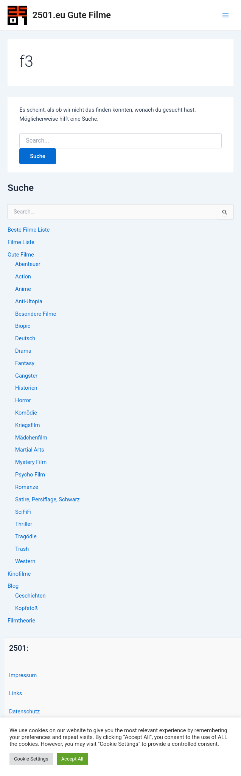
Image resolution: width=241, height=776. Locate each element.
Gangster (26, 375)
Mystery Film (31, 462)
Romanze (26, 487)
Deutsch (25, 338)
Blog (13, 585)
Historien (26, 387)
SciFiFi (23, 512)
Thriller (23, 524)
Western (25, 561)
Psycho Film (30, 474)
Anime (23, 289)
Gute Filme (21, 254)
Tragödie (26, 536)
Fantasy (24, 363)
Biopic (22, 326)
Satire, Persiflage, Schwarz (47, 499)
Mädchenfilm (31, 437)
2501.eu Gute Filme (72, 15)
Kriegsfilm (27, 425)
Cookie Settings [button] (31, 759)
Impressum (23, 675)
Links (15, 693)
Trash (22, 549)
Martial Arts (29, 449)
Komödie (26, 412)
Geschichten (30, 595)
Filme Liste (21, 242)
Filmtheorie (21, 620)
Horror (23, 400)
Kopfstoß (26, 608)
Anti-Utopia (28, 301)
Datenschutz (24, 711)
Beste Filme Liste (29, 229)
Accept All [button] (72, 759)
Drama (23, 350)
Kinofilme (19, 573)
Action (23, 276)
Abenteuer (27, 264)
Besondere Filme (35, 313)
